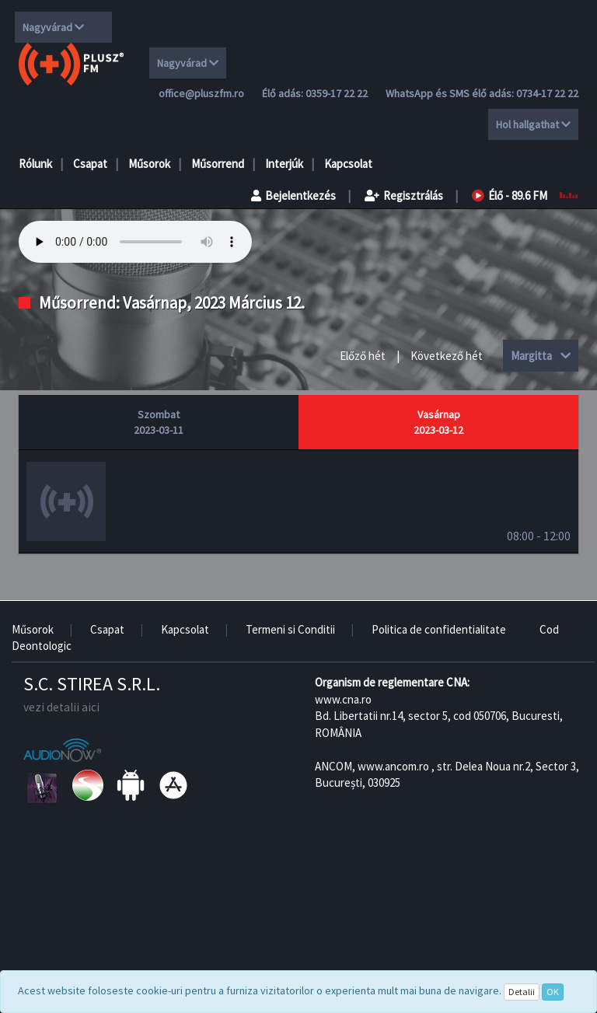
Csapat (90, 163)
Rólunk (35, 163)
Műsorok (149, 163)
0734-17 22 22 (547, 93)
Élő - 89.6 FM (509, 195)
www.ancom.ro (393, 766)
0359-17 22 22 (336, 93)
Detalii (521, 991)
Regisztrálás (404, 195)
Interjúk (284, 163)
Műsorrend (217, 163)
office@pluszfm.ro (201, 93)
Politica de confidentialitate (439, 629)
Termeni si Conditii (290, 629)
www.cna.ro (343, 699)
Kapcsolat (348, 163)
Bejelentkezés (293, 195)
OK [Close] (552, 991)
